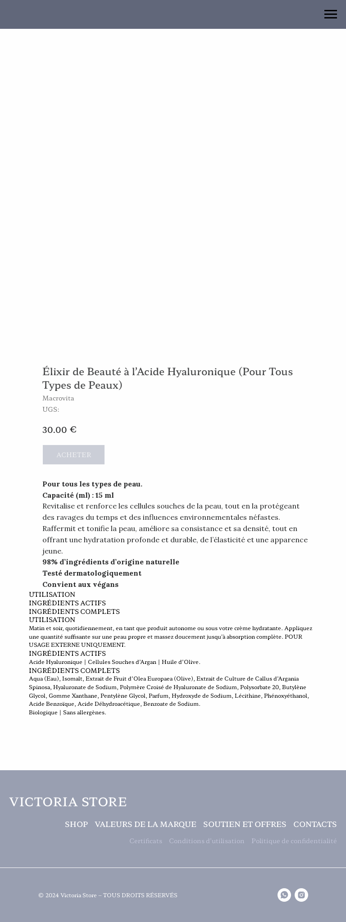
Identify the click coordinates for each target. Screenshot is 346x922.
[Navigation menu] (330, 14)
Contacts (315, 823)
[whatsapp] (284, 895)
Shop (76, 823)
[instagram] (301, 895)
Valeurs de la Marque (145, 823)
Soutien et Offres (245, 823)
